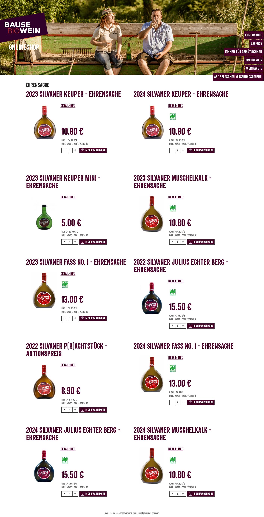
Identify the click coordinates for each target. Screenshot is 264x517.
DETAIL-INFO (67, 106)
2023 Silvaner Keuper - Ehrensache (73, 94)
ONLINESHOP (24, 47)
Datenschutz (126, 513)
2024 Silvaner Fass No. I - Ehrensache (184, 346)
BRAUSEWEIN (254, 60)
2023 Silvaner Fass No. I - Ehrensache (76, 262)
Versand (155, 513)
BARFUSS (256, 44)
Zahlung (147, 513)
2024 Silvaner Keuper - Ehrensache (181, 94)
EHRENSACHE (253, 35)
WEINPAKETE (254, 68)
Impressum (110, 513)
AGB (118, 513)
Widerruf (137, 513)
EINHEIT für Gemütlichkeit (243, 52)
